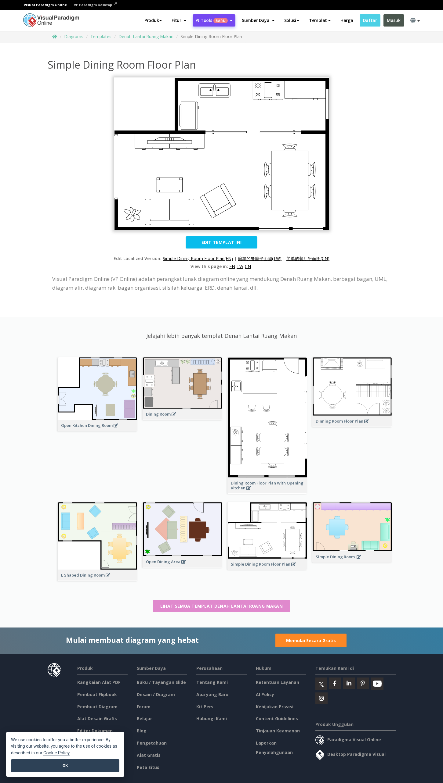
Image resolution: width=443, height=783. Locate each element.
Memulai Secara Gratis (311, 640)
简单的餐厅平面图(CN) (307, 258)
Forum (144, 707)
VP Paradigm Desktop (95, 4)
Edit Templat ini (222, 242)
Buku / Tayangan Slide (161, 682)
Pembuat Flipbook (97, 694)
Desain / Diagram (156, 694)
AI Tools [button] (214, 20)
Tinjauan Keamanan (278, 731)
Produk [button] (153, 20)
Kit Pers (204, 707)
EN (232, 266)
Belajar (144, 718)
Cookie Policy (56, 753)
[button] (178, 20)
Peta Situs (148, 767)
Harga (346, 20)
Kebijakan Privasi (274, 707)
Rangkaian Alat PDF (98, 682)
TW (240, 266)
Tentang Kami (212, 682)
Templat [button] (320, 20)
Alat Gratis (149, 755)
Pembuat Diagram (97, 707)
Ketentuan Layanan (277, 682)
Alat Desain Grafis (97, 718)
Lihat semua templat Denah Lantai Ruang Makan (221, 606)
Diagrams (73, 36)
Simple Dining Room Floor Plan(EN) (198, 258)
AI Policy (265, 694)
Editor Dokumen (95, 731)
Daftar (370, 20)
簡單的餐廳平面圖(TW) (259, 258)
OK (65, 765)
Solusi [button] (291, 20)
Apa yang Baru (212, 694)
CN (248, 266)
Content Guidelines (277, 718)
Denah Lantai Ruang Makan (145, 36)
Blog (142, 731)
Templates (100, 36)
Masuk (394, 20)
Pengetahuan (152, 743)
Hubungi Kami (211, 718)
